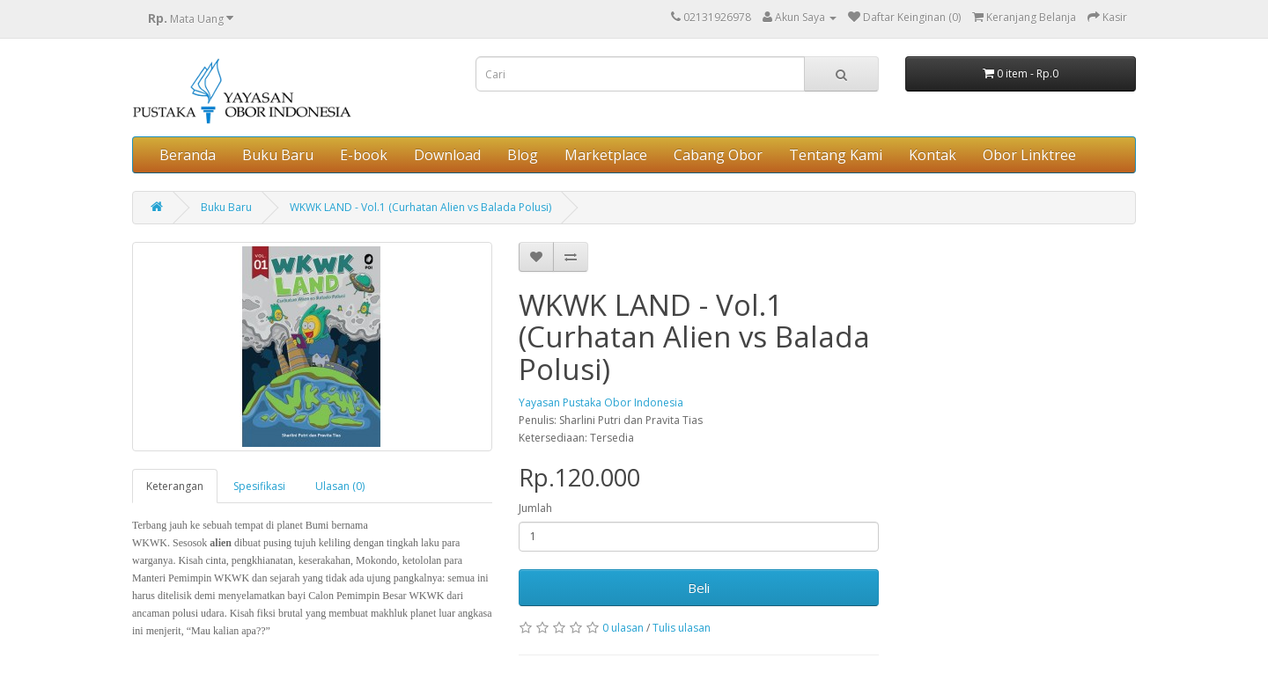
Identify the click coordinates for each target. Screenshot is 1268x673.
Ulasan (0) (340, 486)
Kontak (932, 155)
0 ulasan (623, 627)
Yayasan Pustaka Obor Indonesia (601, 402)
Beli (699, 587)
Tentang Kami (835, 155)
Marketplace (605, 155)
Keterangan (174, 486)
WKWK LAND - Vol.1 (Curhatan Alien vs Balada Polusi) (420, 207)
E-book (363, 155)
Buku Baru (277, 155)
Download (447, 155)
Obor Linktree (1029, 155)
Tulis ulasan (681, 627)
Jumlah (535, 508)
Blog (522, 155)
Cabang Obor (718, 155)
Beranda (187, 155)
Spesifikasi (259, 486)
